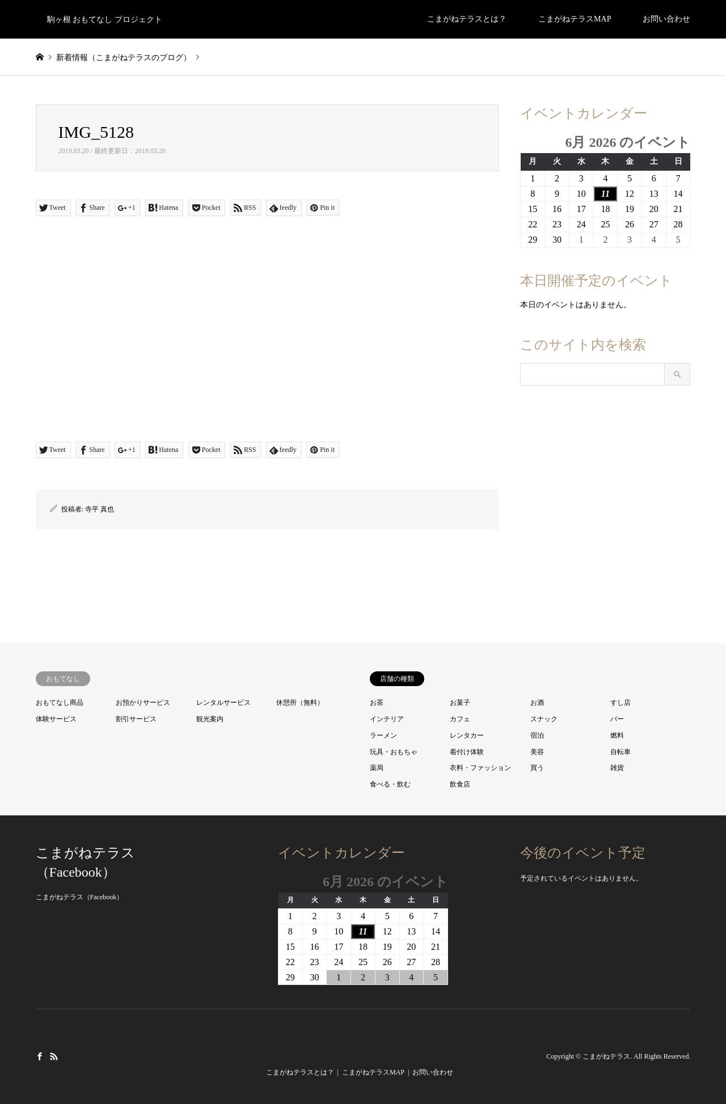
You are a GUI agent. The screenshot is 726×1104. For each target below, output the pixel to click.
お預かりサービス (143, 703)
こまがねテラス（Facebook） (80, 897)
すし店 (620, 703)
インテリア (387, 719)
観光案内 (209, 719)
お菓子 (460, 703)
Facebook (40, 1056)
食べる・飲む (390, 784)
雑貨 (617, 768)
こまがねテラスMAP (574, 19)
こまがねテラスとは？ (466, 19)
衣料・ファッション (480, 768)
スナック (544, 719)
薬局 (376, 768)
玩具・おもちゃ (393, 752)
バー (617, 719)
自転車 (620, 752)
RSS (54, 1056)
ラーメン (383, 735)
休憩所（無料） (300, 703)
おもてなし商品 (59, 703)
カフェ (460, 719)
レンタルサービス (223, 703)
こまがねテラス (606, 1056)
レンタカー (467, 735)
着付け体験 (467, 752)
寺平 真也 (99, 509)
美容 (537, 752)
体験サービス (56, 719)
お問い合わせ (666, 19)
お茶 (376, 703)
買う (537, 768)
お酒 (537, 703)
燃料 (617, 735)
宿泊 (537, 735)
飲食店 (460, 784)
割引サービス (136, 719)
